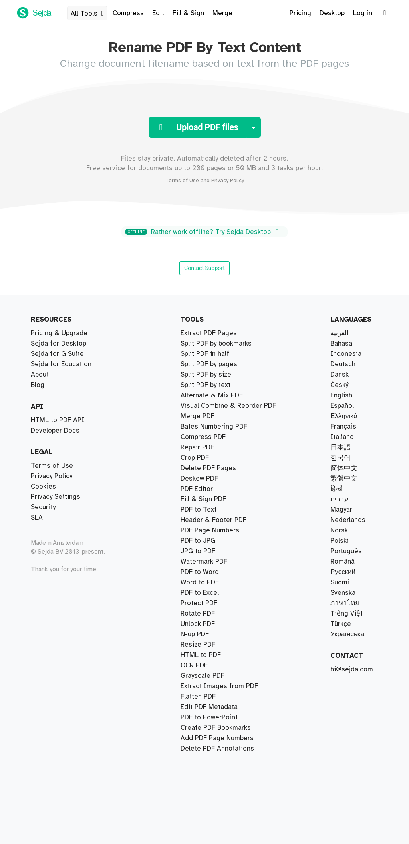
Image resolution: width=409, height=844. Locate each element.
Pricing (300, 13)
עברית (339, 499)
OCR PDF (194, 665)
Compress (128, 13)
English (341, 395)
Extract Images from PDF (219, 686)
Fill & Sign (188, 13)
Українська (347, 634)
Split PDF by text (205, 385)
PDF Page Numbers (210, 530)
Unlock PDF (198, 624)
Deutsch (342, 364)
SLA (37, 517)
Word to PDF (200, 582)
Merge (222, 13)
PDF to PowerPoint (209, 717)
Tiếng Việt (346, 613)
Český (339, 385)
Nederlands (347, 520)
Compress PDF (203, 437)
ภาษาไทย (344, 603)
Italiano (342, 437)
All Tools (89, 13)
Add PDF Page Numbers (217, 738)
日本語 (340, 447)
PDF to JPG (198, 540)
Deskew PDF (199, 478)
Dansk (339, 374)
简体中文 (343, 468)
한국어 (340, 457)
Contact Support (204, 268)
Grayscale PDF (202, 675)
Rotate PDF (198, 613)
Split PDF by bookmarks (216, 343)
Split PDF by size (206, 374)
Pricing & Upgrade (59, 333)
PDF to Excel (200, 592)
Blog (37, 385)
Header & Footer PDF (213, 520)
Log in (362, 13)
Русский (342, 572)
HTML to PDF (201, 655)
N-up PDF (195, 634)
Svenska (342, 592)
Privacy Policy (227, 180)
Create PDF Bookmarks (216, 727)
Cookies (43, 486)
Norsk (339, 530)
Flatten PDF (198, 696)
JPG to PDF (198, 551)
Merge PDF (197, 416)
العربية (339, 333)
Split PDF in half (205, 353)
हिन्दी (336, 488)
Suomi (339, 582)
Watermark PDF (204, 561)
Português (346, 551)
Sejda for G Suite (57, 353)
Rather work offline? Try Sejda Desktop (203, 232)
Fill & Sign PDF (203, 499)
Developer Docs (55, 430)
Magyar (341, 509)
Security (43, 507)
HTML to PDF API (57, 420)
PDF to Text (198, 509)
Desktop (332, 13)
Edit (158, 13)
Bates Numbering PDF (214, 426)
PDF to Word (200, 572)
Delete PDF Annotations (217, 748)
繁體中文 (343, 478)
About (40, 374)
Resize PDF (198, 644)
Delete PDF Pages (208, 468)
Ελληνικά (343, 416)
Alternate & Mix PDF (212, 395)
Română (342, 561)
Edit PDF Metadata (209, 707)
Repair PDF (197, 447)
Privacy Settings (55, 496)
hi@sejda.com (351, 669)
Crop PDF (195, 457)
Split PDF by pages (209, 364)
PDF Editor (197, 488)
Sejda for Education (61, 364)
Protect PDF (199, 603)
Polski (339, 540)
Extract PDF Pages (209, 333)
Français (343, 426)
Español (342, 405)
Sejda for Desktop (58, 343)
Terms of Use (182, 180)
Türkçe (340, 624)
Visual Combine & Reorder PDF (228, 405)
